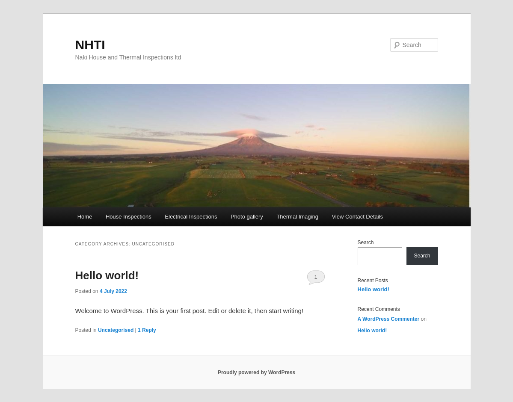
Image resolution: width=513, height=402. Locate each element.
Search (366, 242)
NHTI (90, 45)
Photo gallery (247, 216)
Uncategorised (115, 330)
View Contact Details (357, 216)
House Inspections (128, 216)
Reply (147, 330)
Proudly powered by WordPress (256, 372)
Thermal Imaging (297, 216)
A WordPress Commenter (389, 319)
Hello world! (107, 275)
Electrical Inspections (191, 216)
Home (84, 216)
